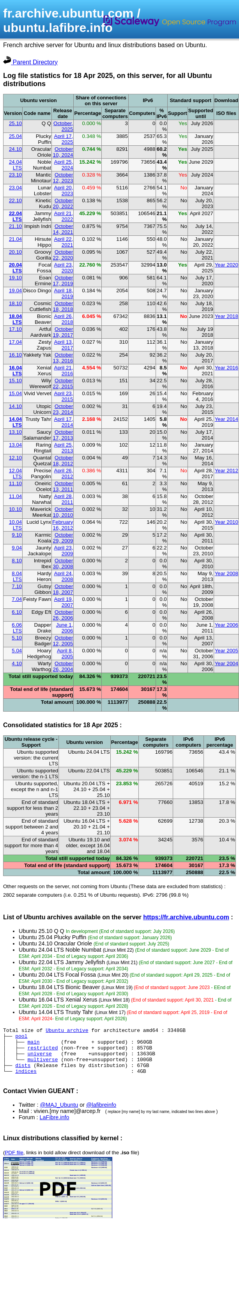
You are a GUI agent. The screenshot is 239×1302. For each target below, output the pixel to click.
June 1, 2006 (64, 628)
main (33, 1045)
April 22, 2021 (63, 242)
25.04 (15, 136)
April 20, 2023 (63, 190)
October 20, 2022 (63, 203)
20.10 (15, 252)
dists (22, 1073)
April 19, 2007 (63, 602)
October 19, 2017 (63, 332)
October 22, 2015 (63, 383)
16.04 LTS (15, 370)
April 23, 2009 (63, 550)
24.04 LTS (15, 165)
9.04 (17, 548)
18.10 (15, 303)
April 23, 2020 (63, 268)
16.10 (15, 355)
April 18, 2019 (63, 293)
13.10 (15, 432)
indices (26, 1080)
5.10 (17, 638)
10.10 (15, 509)
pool (21, 1038)
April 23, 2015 (63, 396)
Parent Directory (30, 62)
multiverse (42, 1066)
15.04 (15, 393)
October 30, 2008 (63, 563)
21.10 (15, 226)
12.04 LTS (15, 473)
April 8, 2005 (65, 653)
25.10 (15, 123)
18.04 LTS (15, 319)
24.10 (15, 149)
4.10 (17, 663)
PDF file (14, 1162)
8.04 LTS (17, 576)
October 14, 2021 (63, 229)
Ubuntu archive (67, 1031)
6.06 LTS (17, 628)
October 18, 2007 (63, 589)
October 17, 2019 (63, 280)
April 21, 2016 (63, 370)
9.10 (17, 535)
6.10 (17, 612)
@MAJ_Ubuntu (59, 1114)
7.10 (17, 586)
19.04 (15, 290)
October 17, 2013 (63, 435)
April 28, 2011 (63, 499)
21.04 (15, 239)
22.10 (15, 200)
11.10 (15, 483)
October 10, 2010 (63, 512)
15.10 (15, 380)
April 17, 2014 (63, 422)
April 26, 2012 (63, 473)
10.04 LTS (15, 525)
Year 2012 (226, 470)
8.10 (17, 561)
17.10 (15, 329)
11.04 (15, 496)
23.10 (15, 175)
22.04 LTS (15, 216)
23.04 (15, 188)
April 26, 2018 (63, 319)
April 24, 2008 (63, 576)
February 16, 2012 (62, 525)
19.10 (15, 278)
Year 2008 (226, 573)
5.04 (17, 651)
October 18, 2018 (63, 306)
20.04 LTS (15, 268)
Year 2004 (226, 663)
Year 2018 (226, 316)
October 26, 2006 (63, 615)
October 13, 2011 (63, 486)
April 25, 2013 (63, 448)
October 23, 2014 (63, 409)
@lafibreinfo (101, 1114)
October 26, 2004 (63, 666)
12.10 (15, 458)
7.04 (17, 599)
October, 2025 (63, 126)
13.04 (15, 445)
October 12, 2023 (63, 178)
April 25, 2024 (63, 165)
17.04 (15, 342)
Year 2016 (226, 368)
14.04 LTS (15, 422)
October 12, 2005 (63, 641)
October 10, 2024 (63, 152)
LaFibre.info (54, 1127)
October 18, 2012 (63, 460)
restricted (42, 1052)
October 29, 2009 (63, 538)
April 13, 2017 (63, 345)
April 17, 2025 (63, 139)
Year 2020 (226, 265)
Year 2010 (226, 522)
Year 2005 (226, 651)
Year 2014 (226, 419)
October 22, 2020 (63, 255)
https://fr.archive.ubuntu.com (186, 917)
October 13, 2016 (63, 358)
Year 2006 (226, 625)
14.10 (15, 406)
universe (39, 1059)
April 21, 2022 (63, 216)
